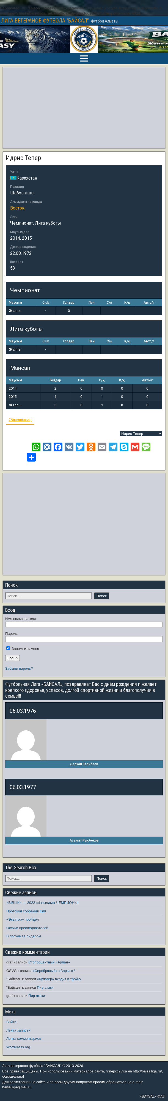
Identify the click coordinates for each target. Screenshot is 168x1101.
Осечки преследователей (27, 928)
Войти (11, 1022)
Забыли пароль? (19, 668)
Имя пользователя (20, 619)
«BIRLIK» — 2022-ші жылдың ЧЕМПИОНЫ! (42, 903)
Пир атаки (45, 987)
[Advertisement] (84, 107)
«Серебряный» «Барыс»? (53, 971)
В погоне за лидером (23, 936)
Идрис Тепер (23, 158)
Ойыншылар (20, 419)
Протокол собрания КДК (26, 911)
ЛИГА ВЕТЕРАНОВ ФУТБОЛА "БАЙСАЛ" (45, 20)
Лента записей (18, 1030)
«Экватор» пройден (22, 919)
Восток (17, 208)
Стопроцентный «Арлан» (49, 962)
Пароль (11, 633)
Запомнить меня (22, 649)
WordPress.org (18, 1047)
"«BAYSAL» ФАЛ (152, 1096)
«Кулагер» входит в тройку (59, 979)
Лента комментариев (23, 1038)
